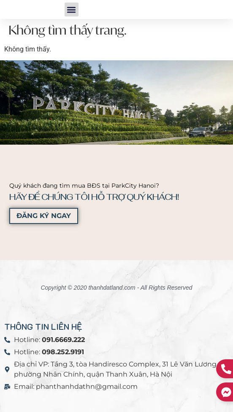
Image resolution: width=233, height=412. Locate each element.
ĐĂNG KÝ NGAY (43, 216)
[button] (72, 9)
